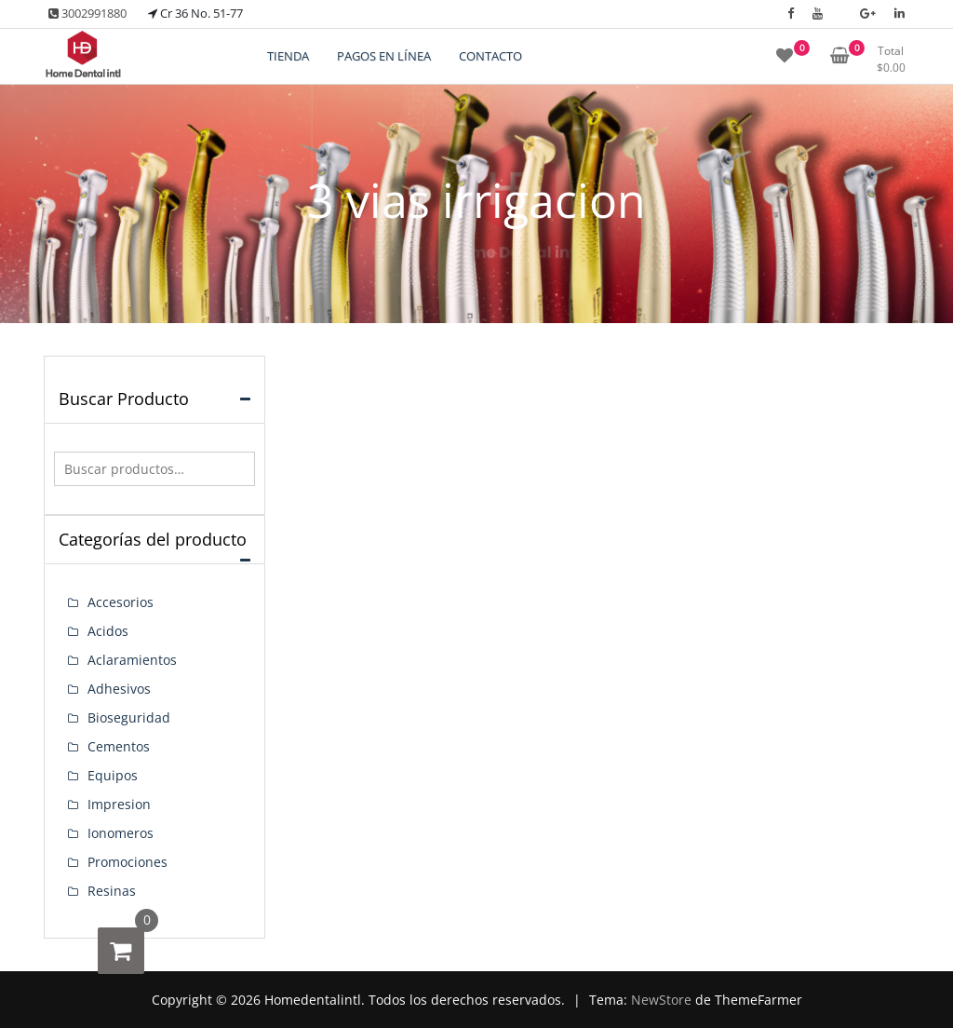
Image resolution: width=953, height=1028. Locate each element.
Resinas (111, 891)
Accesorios (120, 602)
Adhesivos (119, 688)
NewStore (661, 999)
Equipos (112, 775)
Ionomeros (120, 833)
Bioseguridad (128, 717)
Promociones (127, 862)
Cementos (118, 746)
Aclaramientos (132, 660)
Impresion (119, 804)
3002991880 (87, 13)
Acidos (107, 631)
